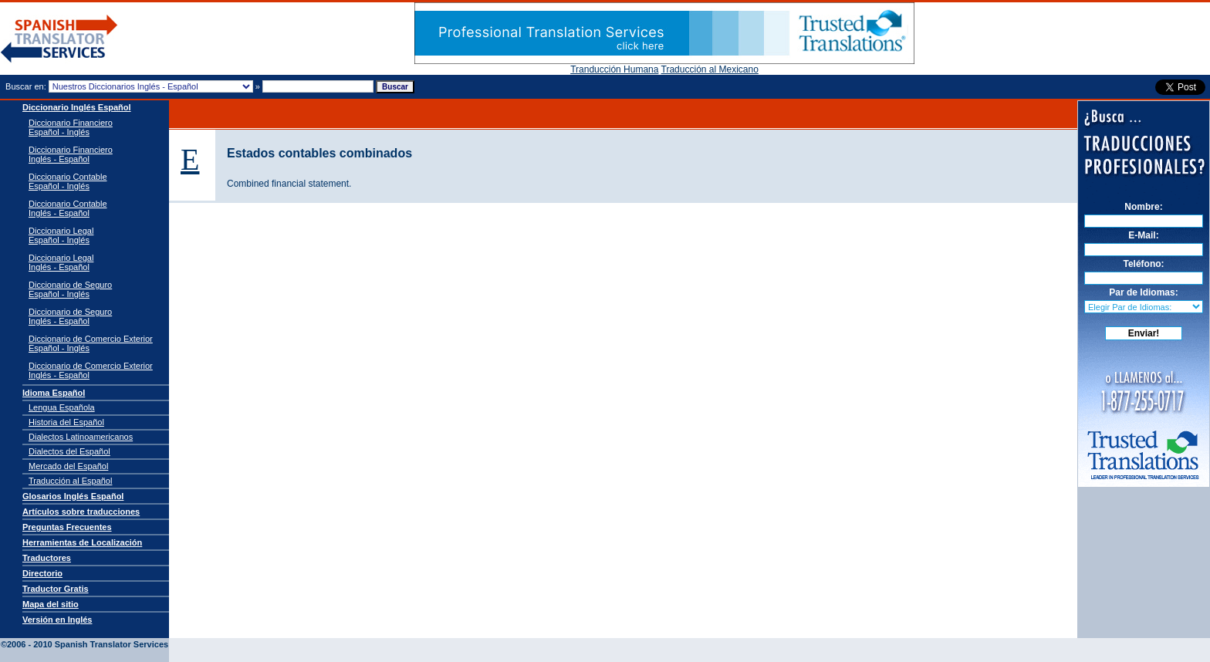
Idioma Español (53, 392)
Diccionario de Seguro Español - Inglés (70, 289)
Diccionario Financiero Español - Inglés (71, 127)
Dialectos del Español (69, 451)
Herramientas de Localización (82, 542)
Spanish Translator (93, 632)
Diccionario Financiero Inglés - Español (71, 154)
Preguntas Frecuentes (67, 527)
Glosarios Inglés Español (72, 496)
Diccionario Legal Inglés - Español (61, 262)
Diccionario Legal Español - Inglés (61, 235)
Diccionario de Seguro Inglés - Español (70, 316)
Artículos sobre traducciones (81, 511)
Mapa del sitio (50, 604)
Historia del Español (66, 422)
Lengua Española (62, 407)
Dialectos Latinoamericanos (81, 436)
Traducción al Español (70, 480)
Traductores (46, 557)
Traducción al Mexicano (710, 69)
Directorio (42, 573)
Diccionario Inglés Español (76, 107)
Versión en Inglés (57, 619)
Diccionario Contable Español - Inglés (68, 181)
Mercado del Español (68, 466)
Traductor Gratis (55, 588)
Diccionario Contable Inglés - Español (68, 208)
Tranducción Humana (614, 69)
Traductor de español (59, 39)
